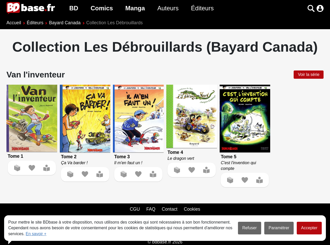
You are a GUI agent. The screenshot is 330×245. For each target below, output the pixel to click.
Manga (135, 8)
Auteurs (168, 8)
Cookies (192, 209)
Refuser (249, 228)
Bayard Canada (64, 22)
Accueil (13, 22)
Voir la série (308, 74)
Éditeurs (202, 8)
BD (73, 8)
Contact (169, 209)
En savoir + (36, 234)
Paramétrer (279, 228)
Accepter (309, 228)
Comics (101, 8)
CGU (135, 209)
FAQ (150, 209)
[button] (311, 8)
